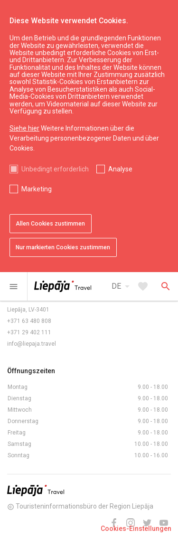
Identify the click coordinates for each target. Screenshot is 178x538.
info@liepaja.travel (31, 343)
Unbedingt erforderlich (55, 169)
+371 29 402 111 (29, 332)
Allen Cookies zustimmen (50, 223)
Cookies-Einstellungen (136, 528)
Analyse (120, 169)
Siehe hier (24, 128)
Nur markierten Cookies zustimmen (63, 247)
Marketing (36, 189)
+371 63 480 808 (29, 321)
